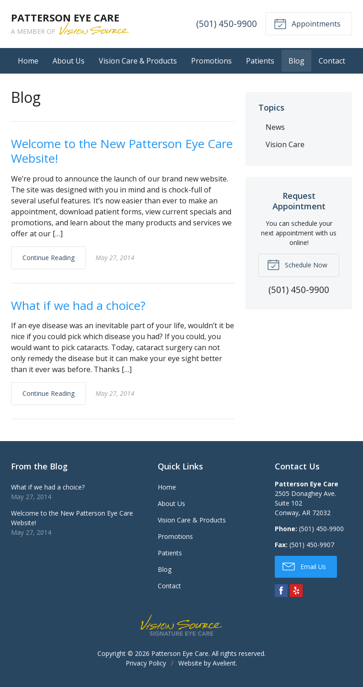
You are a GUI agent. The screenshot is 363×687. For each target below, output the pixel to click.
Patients (260, 61)
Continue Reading (48, 257)
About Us (69, 61)
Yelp (296, 590)
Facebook (281, 590)
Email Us (304, 565)
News (275, 127)
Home (28, 61)
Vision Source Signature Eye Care (181, 625)
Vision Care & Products (138, 61)
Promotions (211, 61)
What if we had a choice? (78, 305)
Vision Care (285, 144)
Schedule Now (297, 264)
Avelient (224, 663)
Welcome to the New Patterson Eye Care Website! (122, 151)
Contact (332, 61)
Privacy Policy (146, 663)
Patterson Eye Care (179, 653)
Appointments (307, 23)
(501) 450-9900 (226, 23)
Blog (296, 61)
